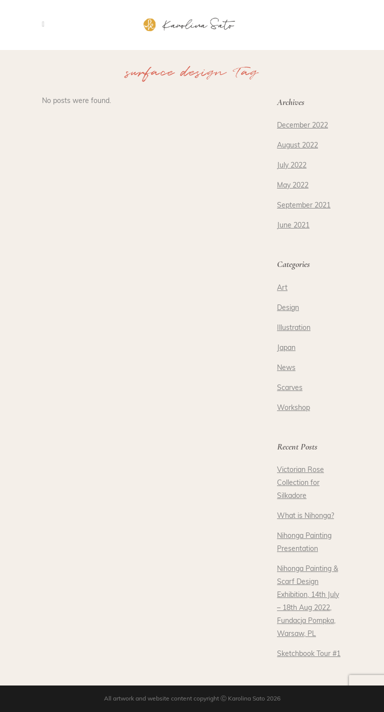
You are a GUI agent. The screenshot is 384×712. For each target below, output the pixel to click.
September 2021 (303, 206)
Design (288, 308)
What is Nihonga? (305, 516)
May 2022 (292, 186)
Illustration (293, 328)
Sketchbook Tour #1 (308, 654)
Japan (286, 348)
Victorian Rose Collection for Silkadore (300, 483)
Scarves (289, 388)
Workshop (293, 408)
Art (282, 288)
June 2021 (293, 226)
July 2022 (291, 166)
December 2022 (302, 126)
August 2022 (297, 146)
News (286, 368)
